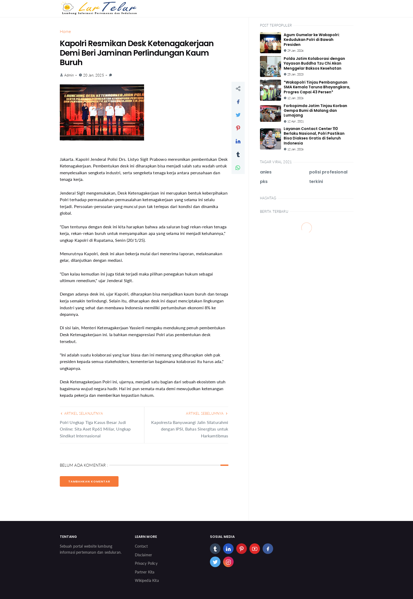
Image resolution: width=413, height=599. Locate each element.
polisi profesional (328, 172)
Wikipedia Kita (147, 580)
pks (264, 181)
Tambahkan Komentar (89, 481)
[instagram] (228, 562)
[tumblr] (215, 548)
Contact (141, 546)
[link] (110, 75)
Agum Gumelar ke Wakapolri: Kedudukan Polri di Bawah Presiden (312, 39)
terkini (316, 181)
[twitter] (215, 562)
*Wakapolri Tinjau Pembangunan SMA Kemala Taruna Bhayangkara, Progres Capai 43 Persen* (317, 87)
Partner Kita (145, 572)
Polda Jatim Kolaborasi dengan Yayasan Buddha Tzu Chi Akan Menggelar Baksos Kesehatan (314, 63)
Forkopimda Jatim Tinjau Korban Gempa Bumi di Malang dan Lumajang (315, 110)
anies (266, 172)
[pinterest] (241, 548)
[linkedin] (228, 548)
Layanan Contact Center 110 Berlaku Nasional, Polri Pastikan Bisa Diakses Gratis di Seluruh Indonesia (314, 136)
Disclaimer (143, 555)
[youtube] (254, 548)
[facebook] (268, 548)
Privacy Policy (146, 563)
